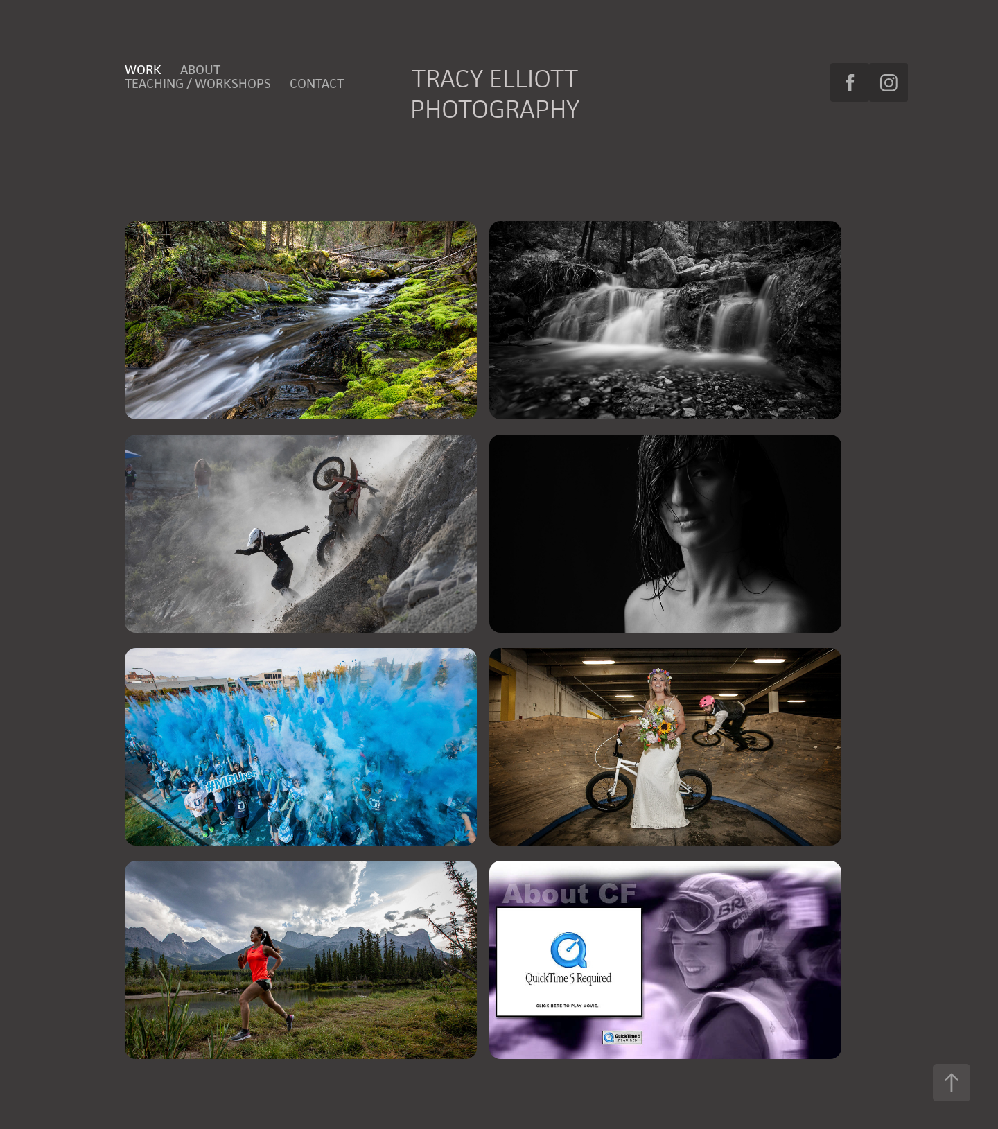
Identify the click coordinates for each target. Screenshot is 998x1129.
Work (143, 69)
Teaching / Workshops (198, 83)
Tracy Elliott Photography (497, 93)
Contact (317, 83)
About (200, 69)
